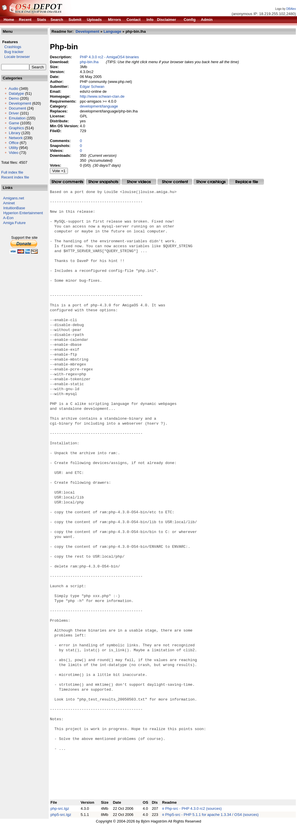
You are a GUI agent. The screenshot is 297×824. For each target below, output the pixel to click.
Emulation (17, 118)
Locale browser (15, 56)
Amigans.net (13, 198)
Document (17, 108)
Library (14, 133)
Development (20, 103)
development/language (99, 106)
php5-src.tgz (60, 814)
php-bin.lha (89, 62)
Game (14, 123)
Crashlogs (11, 47)
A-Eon (8, 218)
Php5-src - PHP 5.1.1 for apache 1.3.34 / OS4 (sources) (212, 814)
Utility (13, 147)
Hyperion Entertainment (23, 213)
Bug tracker (12, 52)
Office (14, 143)
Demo (14, 98)
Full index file (12, 172)
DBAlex (291, 8)
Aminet (9, 203)
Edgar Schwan (92, 86)
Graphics (16, 128)
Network (16, 138)
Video (13, 152)
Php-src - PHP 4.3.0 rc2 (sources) (193, 808)
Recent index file (15, 177)
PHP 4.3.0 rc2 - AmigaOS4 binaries (109, 57)
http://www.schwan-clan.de (102, 96)
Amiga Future (14, 223)
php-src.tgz (59, 808)
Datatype (16, 93)
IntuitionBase (14, 208)
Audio (13, 88)
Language (112, 31)
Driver (14, 113)
